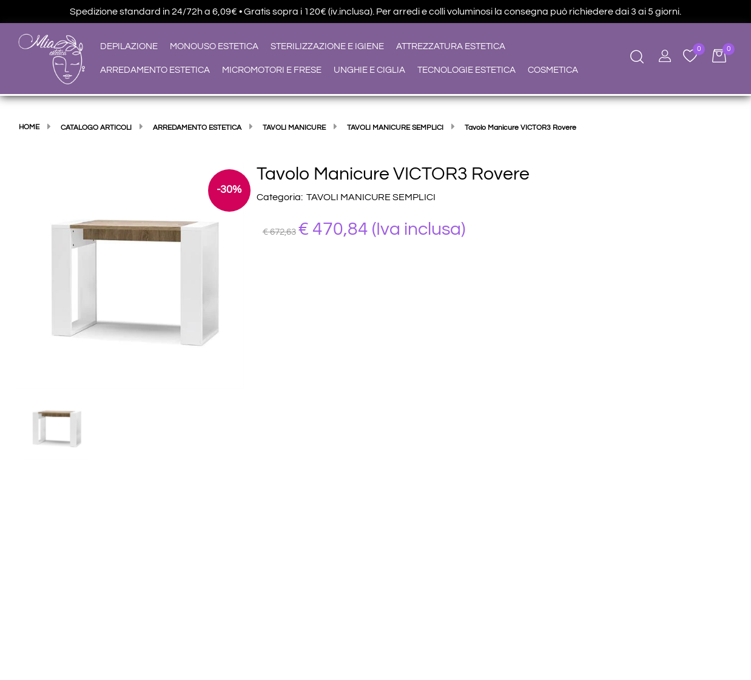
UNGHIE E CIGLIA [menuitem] (369, 70)
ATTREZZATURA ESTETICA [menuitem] (450, 46)
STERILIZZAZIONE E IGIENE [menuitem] (327, 46)
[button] (131, 275)
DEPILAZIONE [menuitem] (129, 46)
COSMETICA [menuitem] (553, 70)
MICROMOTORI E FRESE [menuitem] (272, 70)
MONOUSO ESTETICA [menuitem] (214, 46)
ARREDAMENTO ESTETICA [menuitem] (155, 70)
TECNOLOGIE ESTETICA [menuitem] (466, 70)
